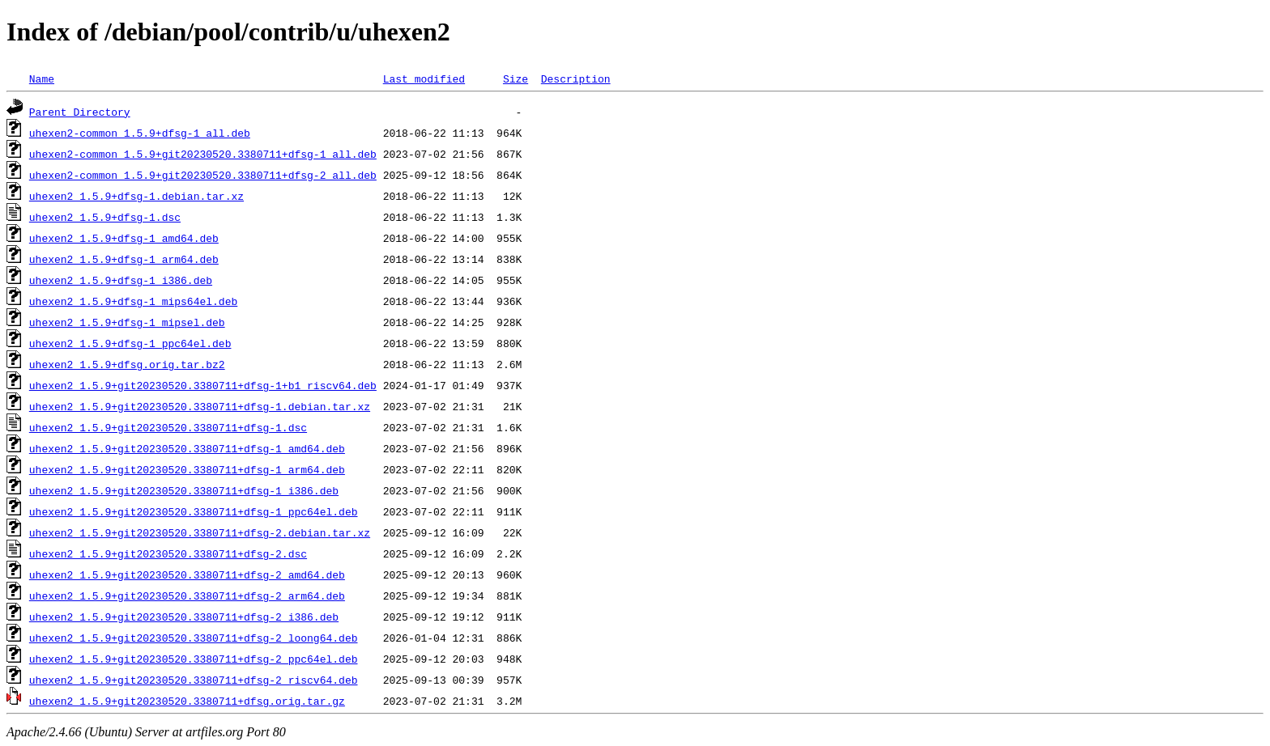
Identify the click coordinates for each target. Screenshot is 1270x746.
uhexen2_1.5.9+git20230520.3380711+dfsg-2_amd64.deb (187, 574)
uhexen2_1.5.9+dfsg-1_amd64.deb (124, 238)
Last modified (424, 78)
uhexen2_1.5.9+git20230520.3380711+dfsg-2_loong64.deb (193, 637)
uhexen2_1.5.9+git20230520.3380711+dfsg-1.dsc (168, 427)
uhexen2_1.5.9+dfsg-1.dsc (105, 217)
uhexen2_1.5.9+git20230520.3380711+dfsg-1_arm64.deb (187, 469)
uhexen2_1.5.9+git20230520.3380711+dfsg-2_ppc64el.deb (193, 658)
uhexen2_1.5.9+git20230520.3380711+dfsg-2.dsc (168, 553)
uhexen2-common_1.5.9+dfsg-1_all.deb (139, 132)
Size (515, 78)
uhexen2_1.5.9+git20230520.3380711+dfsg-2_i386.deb (184, 616)
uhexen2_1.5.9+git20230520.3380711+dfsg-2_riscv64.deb (193, 679)
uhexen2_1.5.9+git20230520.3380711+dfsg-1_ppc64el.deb (193, 511)
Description (576, 78)
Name (41, 78)
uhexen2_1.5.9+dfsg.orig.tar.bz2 (127, 364)
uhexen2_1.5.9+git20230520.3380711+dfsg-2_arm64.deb (187, 595)
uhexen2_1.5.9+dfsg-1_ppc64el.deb (130, 343)
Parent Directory (79, 111)
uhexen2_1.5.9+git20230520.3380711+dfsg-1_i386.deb (184, 490)
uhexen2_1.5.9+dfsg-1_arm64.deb (124, 259)
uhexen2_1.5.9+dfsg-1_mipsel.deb (127, 322)
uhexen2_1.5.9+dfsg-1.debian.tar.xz (136, 196)
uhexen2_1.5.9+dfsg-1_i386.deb (120, 280)
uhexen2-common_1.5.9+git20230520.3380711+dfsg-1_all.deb (203, 153)
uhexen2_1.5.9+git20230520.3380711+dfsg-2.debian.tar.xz (199, 532)
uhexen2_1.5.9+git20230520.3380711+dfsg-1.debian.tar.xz (199, 406)
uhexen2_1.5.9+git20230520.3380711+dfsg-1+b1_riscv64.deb (203, 385)
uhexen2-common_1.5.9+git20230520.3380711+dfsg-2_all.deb (203, 174)
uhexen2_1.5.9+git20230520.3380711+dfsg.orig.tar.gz (187, 700)
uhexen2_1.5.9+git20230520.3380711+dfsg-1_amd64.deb (187, 448)
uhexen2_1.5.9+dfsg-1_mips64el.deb (133, 301)
